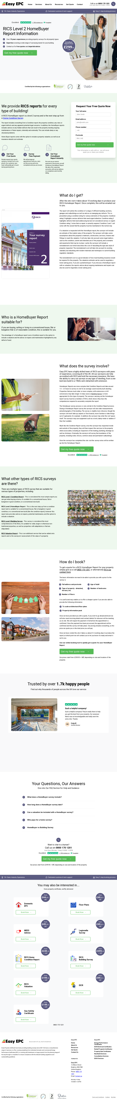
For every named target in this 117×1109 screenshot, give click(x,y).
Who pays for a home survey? (39, 820)
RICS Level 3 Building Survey (12, 521)
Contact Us (74, 1052)
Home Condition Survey (13, 118)
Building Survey (96, 394)
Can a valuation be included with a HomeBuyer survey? (50, 812)
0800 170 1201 (104, 3)
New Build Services (100, 1054)
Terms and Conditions (98, 1097)
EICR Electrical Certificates (103, 1047)
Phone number (81, 127)
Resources (59, 4)
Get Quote (70, 4)
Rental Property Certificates (103, 1049)
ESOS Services (99, 1058)
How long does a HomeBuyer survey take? (45, 805)
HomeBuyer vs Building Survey (40, 827)
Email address (81, 119)
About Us (48, 4)
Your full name (81, 111)
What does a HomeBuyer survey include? (44, 797)
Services (38, 4)
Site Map (113, 1097)
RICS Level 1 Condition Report (12, 497)
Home (30, 4)
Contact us (78, 1076)
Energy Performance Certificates (101, 1043)
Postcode (79, 135)
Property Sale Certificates (102, 1051)
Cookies (107, 1097)
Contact (80, 4)
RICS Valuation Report (9, 533)
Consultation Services (101, 1056)
